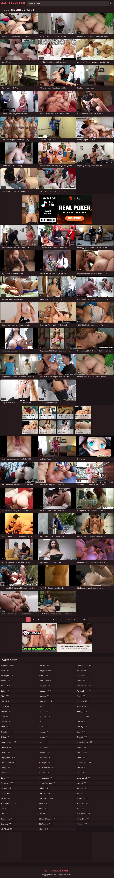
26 (74, 619)
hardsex (44, 696)
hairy (44, 675)
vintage (82, 793)
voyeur (82, 798)
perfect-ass (84, 685)
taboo (82, 747)
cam (5, 716)
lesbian (44, 752)
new (43, 803)
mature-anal (46, 778)
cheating (7, 732)
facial (6, 798)
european (7, 783)
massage (45, 762)
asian (6, 685)
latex (43, 742)
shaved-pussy (85, 742)
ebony (5, 767)
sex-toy (82, 726)
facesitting (7, 793)
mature (45, 772)
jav (42, 721)
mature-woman (48, 783)
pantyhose (84, 675)
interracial (45, 701)
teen (81, 757)
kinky (43, 726)
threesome (84, 762)
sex (81, 721)
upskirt (82, 783)
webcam (83, 803)
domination (8, 762)
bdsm (6, 706)
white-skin (83, 819)
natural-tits (46, 798)
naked (44, 788)
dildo (5, 752)
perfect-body (84, 691)
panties (82, 670)
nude (43, 808)
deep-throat (8, 742)
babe (5, 691)
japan (44, 711)
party (81, 680)
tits (81, 767)
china (5, 737)
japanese (45, 716)
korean (44, 737)
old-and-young (48, 819)
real (81, 696)
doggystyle (8, 757)
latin (43, 747)
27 (79, 619)
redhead (83, 716)
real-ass (83, 701)
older (44, 829)
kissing (44, 732)
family (6, 808)
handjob (45, 685)
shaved (82, 737)
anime (6, 680)
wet (81, 808)
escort (5, 772)
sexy (81, 732)
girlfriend (7, 829)
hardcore (45, 691)
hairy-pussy (46, 680)
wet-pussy (83, 813)
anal (5, 670)
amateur (7, 665)
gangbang (8, 819)
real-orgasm (85, 706)
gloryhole (45, 670)
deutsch (6, 747)
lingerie (45, 757)
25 (69, 619)
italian (44, 706)
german (7, 824)
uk (80, 772)
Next (85, 619)
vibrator (82, 788)
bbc (5, 696)
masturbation (47, 767)
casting (6, 721)
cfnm (5, 726)
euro (5, 778)
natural (44, 793)
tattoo (82, 752)
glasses (44, 665)
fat (5, 813)
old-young (46, 824)
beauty (6, 711)
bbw (5, 701)
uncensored (84, 778)
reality (82, 711)
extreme (7, 788)
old (43, 813)
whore (82, 824)
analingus (7, 675)
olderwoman (84, 665)
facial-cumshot (10, 803)
